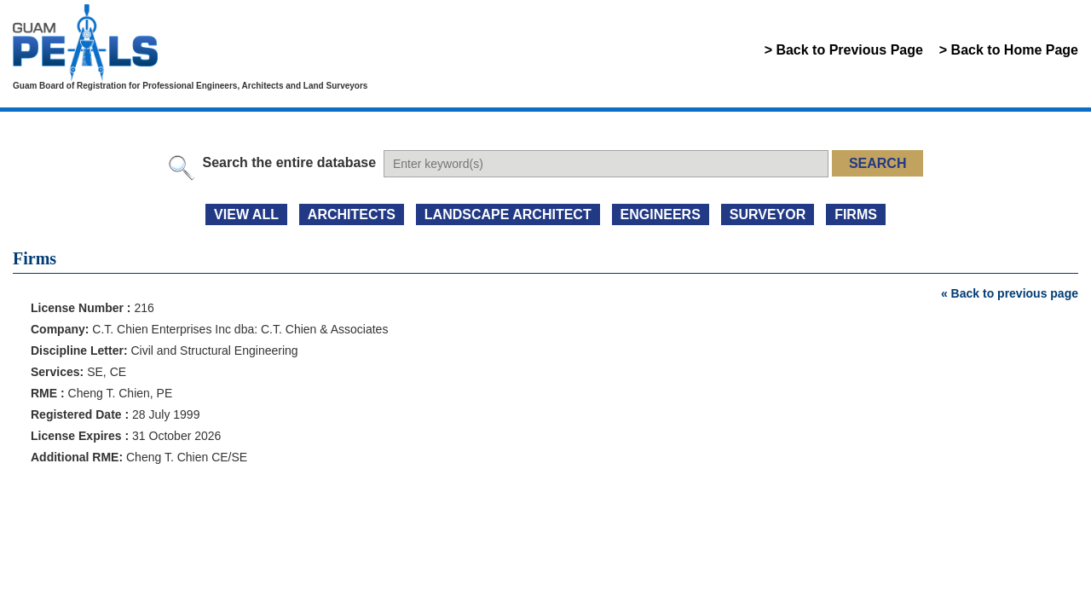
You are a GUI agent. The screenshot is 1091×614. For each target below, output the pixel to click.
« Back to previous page (1009, 293)
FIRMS (855, 214)
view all (246, 214)
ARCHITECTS (351, 214)
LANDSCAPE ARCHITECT (508, 214)
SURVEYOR (768, 214)
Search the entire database (289, 162)
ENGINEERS (661, 214)
